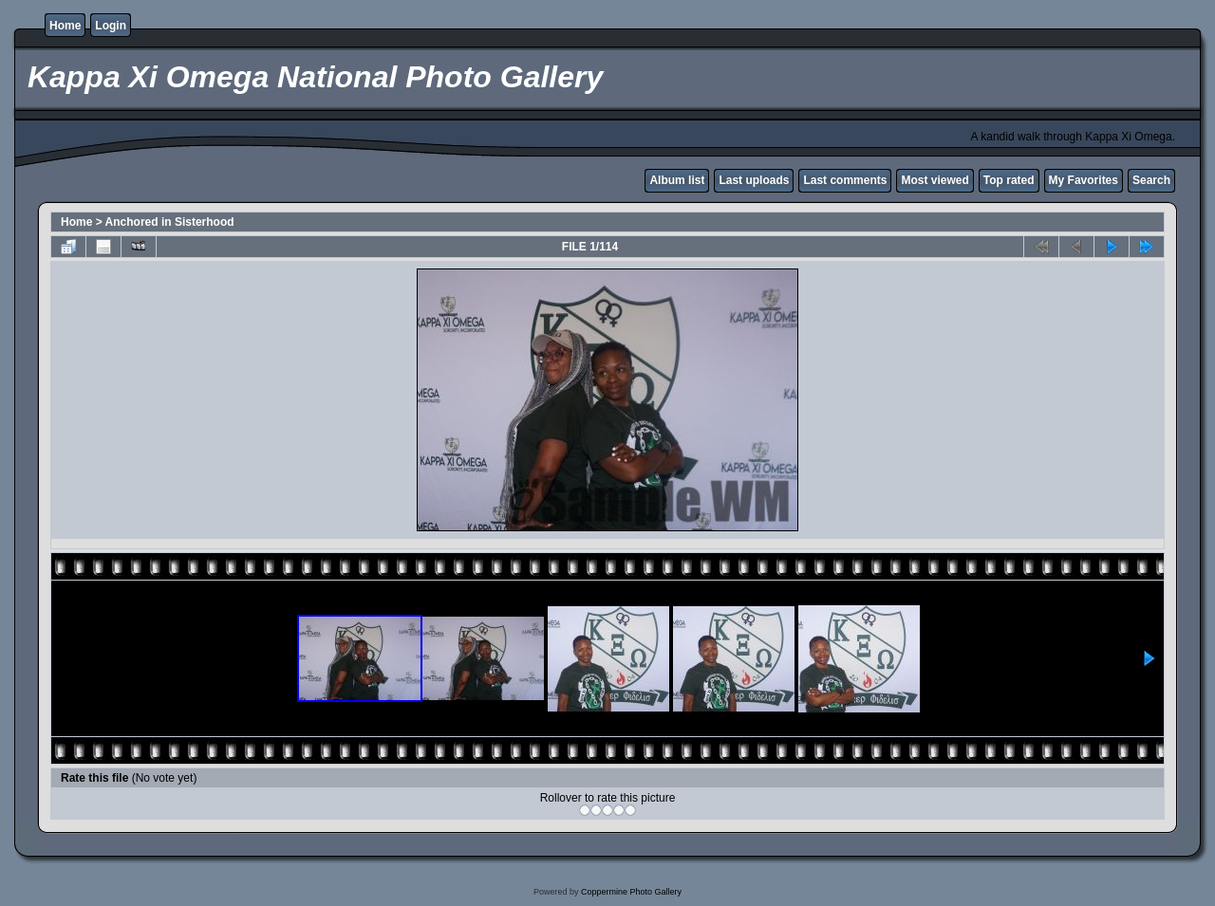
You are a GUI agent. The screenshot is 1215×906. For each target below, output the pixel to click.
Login (110, 25)
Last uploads (754, 180)
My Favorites (1083, 180)
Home (65, 25)
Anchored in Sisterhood (169, 222)
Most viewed (934, 180)
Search (1151, 180)
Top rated (1009, 180)
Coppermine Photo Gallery (631, 892)
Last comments (845, 180)
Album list (676, 180)
